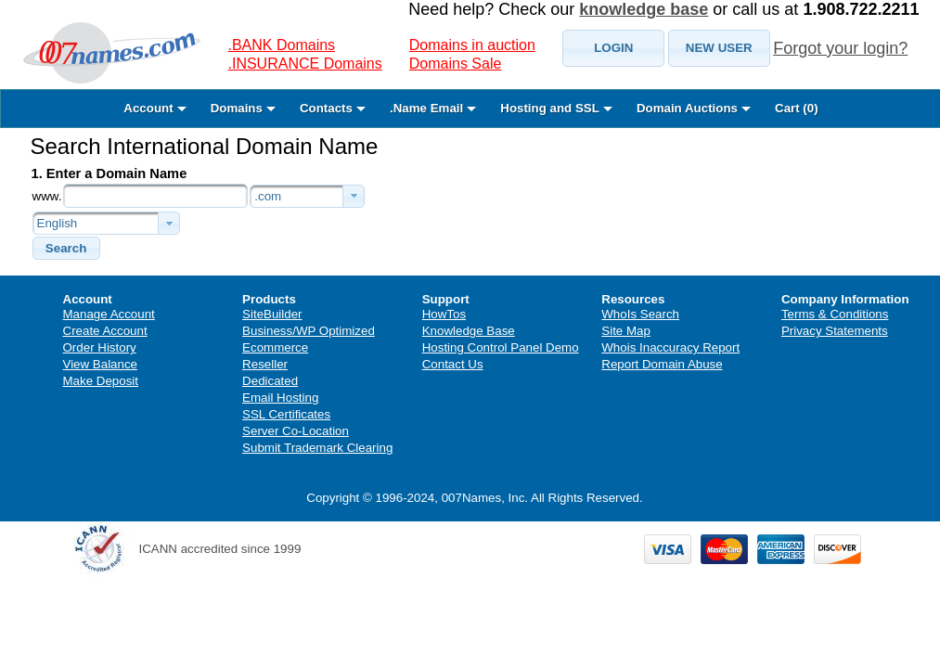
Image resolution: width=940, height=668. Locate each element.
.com (267, 196)
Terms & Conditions (835, 314)
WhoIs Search (640, 314)
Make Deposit (101, 381)
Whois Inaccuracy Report (670, 347)
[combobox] (307, 196)
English (57, 223)
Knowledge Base (468, 331)
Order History (99, 347)
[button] (613, 48)
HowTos (444, 314)
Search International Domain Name (205, 146)
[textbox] (155, 196)
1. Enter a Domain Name (109, 173)
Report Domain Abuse (661, 364)
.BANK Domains (282, 45)
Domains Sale (455, 63)
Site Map (625, 331)
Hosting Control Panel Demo (500, 347)
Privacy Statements (834, 331)
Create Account (105, 331)
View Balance (100, 364)
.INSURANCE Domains (305, 63)
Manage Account (109, 314)
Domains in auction (472, 45)
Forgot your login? (840, 48)
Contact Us (452, 364)
